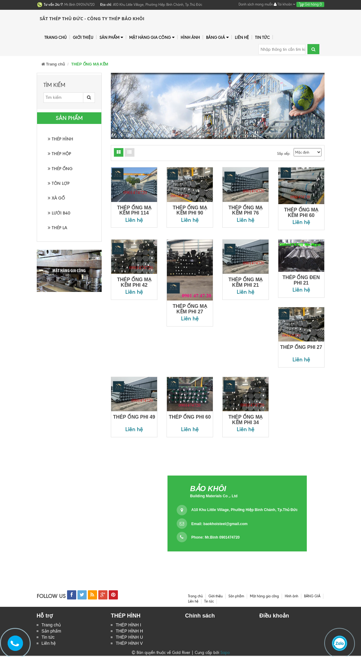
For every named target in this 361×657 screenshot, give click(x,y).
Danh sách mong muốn (256, 4)
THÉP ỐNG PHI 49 (134, 417)
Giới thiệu (83, 37)
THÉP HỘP (59, 153)
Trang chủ (55, 37)
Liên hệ (242, 37)
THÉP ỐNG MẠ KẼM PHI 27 (190, 309)
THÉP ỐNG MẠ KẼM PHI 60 (301, 212)
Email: (219, 524)
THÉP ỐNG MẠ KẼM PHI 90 (190, 210)
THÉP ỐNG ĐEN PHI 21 (301, 280)
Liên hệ (49, 644)
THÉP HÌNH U (129, 638)
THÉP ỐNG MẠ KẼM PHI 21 (245, 282)
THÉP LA (57, 227)
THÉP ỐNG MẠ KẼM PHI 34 (245, 419)
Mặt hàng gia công (152, 37)
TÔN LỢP (59, 183)
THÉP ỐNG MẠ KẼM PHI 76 (245, 210)
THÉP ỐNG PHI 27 (301, 347)
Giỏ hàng (310, 4)
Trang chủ (51, 625)
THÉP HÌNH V (129, 644)
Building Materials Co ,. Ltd (214, 496)
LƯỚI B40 (59, 213)
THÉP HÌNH (60, 139)
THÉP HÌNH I (128, 625)
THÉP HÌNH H (129, 631)
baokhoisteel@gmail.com (225, 524)
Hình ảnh (190, 37)
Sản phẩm (111, 37)
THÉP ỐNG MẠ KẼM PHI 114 (134, 210)
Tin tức (48, 638)
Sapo (225, 653)
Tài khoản (284, 4)
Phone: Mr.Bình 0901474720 (215, 537)
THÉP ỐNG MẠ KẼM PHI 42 (134, 282)
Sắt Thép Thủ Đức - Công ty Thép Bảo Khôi (92, 18)
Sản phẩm (51, 631)
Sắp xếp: (284, 153)
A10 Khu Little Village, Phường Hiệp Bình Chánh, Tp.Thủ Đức (244, 510)
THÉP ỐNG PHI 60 (190, 417)
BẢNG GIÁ (217, 37)
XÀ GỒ (56, 198)
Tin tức (262, 37)
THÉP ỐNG (60, 168)
